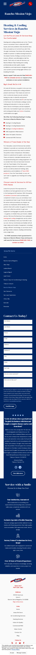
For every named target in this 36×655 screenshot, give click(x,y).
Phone (6, 332)
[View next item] (20, 467)
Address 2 (7, 350)
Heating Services (18, 619)
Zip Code (6, 368)
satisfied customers (11, 195)
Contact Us (18, 632)
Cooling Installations (18, 129)
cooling (13, 218)
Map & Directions (18, 602)
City (5, 356)
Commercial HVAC (18, 626)
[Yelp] (12, 643)
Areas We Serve (18, 612)
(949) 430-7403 (25, 240)
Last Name (7, 327)
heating (6, 218)
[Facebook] (24, 643)
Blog (18, 636)
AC (23, 99)
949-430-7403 (18, 587)
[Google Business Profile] (20, 643)
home (21, 111)
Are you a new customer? (11, 374)
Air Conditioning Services (18, 616)
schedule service (15, 78)
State (5, 362)
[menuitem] (18, 257)
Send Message (10, 406)
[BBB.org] (16, 643)
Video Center (18, 629)
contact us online (18, 242)
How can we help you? (10, 380)
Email (5, 338)
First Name (7, 321)
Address (6, 344)
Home (18, 609)
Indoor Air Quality (18, 622)
